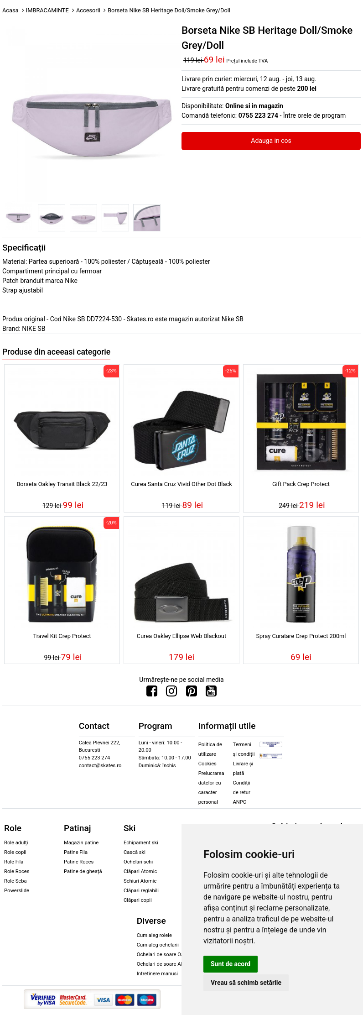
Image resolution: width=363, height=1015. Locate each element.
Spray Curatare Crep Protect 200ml (301, 636)
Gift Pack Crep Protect (301, 484)
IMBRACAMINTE (47, 10)
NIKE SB (33, 328)
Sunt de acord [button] (230, 964)
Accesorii (88, 10)
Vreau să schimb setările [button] (246, 982)
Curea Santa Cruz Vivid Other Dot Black (181, 484)
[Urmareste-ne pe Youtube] (211, 693)
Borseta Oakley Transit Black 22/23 (61, 484)
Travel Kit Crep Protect (62, 636)
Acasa (10, 10)
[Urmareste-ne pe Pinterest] (191, 693)
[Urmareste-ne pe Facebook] (152, 693)
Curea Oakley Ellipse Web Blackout (181, 636)
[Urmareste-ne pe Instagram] (171, 693)
